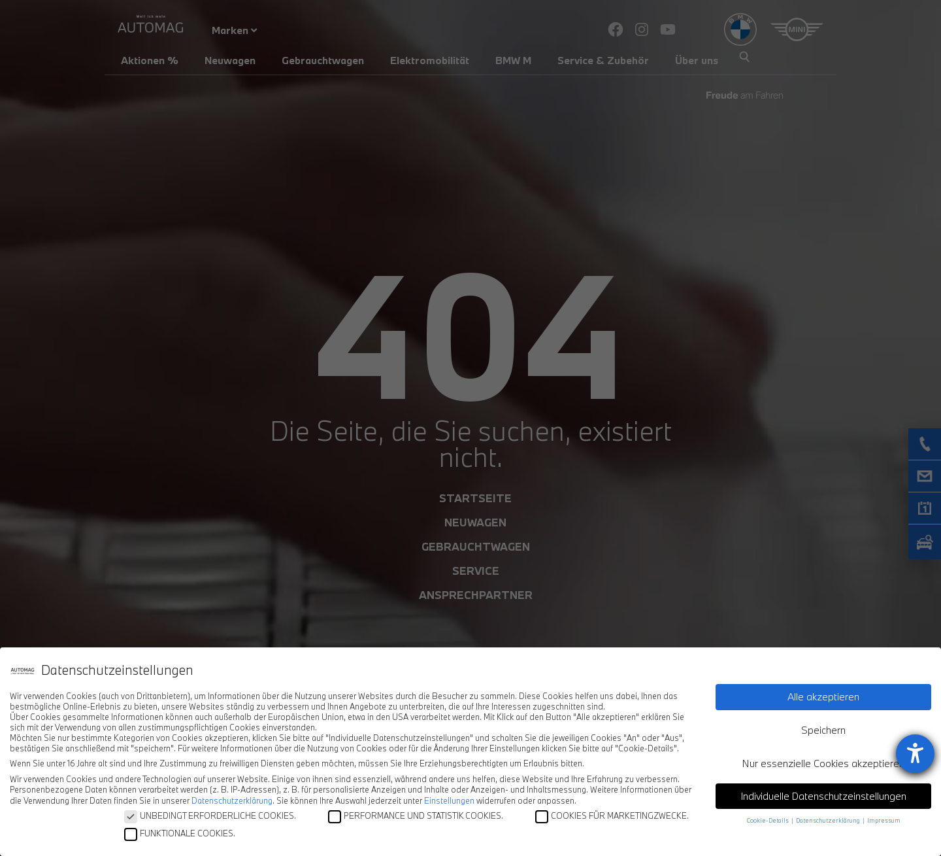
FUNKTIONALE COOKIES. (179, 833)
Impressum (883, 820)
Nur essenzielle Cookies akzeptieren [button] (823, 763)
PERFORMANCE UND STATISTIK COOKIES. (415, 815)
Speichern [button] (823, 729)
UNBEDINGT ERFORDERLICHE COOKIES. (210, 815)
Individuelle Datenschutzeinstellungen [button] (823, 795)
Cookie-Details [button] (768, 820)
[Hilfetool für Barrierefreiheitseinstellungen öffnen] (915, 753)
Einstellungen (449, 800)
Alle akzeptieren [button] (823, 696)
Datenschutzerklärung (231, 800)
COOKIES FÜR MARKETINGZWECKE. (612, 815)
